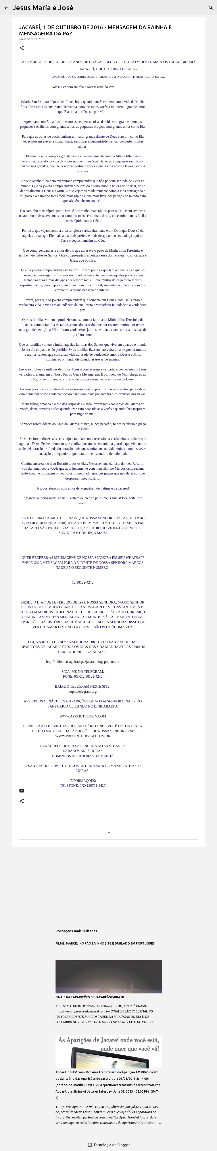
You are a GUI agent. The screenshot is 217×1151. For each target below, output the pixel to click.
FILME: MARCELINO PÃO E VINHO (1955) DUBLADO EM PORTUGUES (105, 943)
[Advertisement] (108, 884)
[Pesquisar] (80, 7)
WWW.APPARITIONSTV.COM (83, 716)
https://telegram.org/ (82, 691)
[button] (21, 48)
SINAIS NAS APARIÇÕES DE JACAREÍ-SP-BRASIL (90, 997)
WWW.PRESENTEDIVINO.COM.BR (82, 736)
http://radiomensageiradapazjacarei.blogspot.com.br (82, 661)
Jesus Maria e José (43, 8)
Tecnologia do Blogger (108, 1145)
